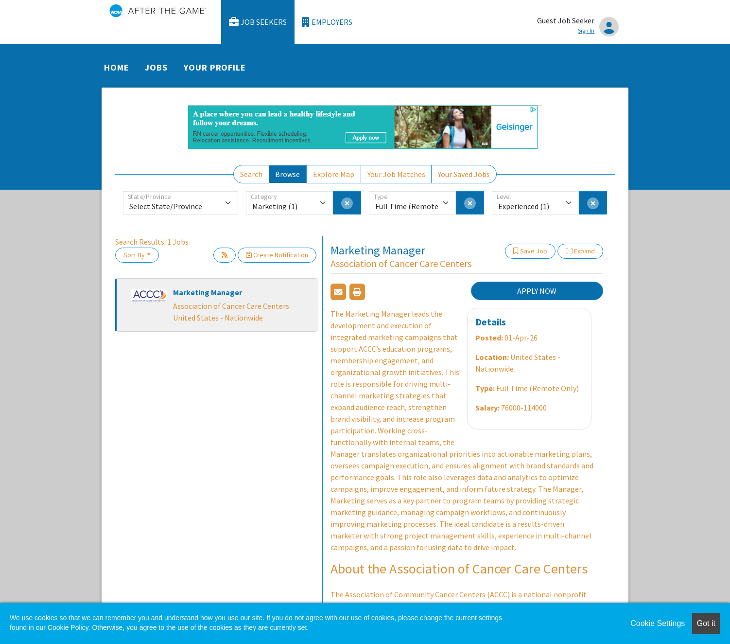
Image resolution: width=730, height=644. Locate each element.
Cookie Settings (657, 623)
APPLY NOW (536, 291)
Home (116, 67)
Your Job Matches (396, 174)
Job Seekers (258, 22)
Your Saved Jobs (464, 174)
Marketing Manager (207, 292)
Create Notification (277, 254)
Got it (706, 623)
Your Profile (215, 67)
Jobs (156, 67)
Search (251, 174)
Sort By (134, 254)
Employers (327, 22)
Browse (287, 174)
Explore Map (333, 174)
